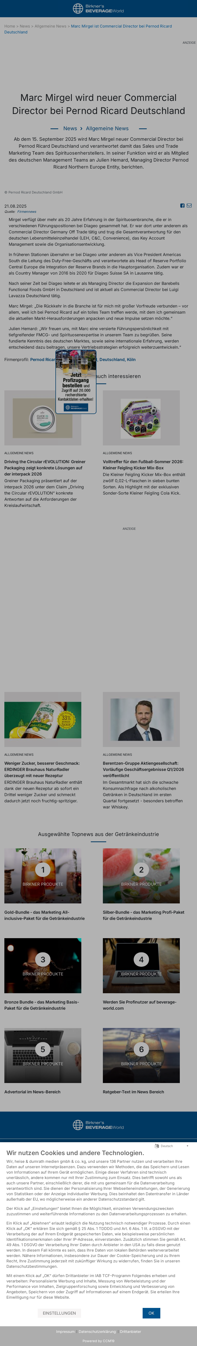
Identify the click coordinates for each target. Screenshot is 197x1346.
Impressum (65, 1331)
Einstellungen (59, 1313)
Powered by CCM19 (98, 1341)
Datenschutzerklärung (97, 1331)
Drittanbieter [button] (130, 1331)
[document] (98, 1228)
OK (151, 1313)
